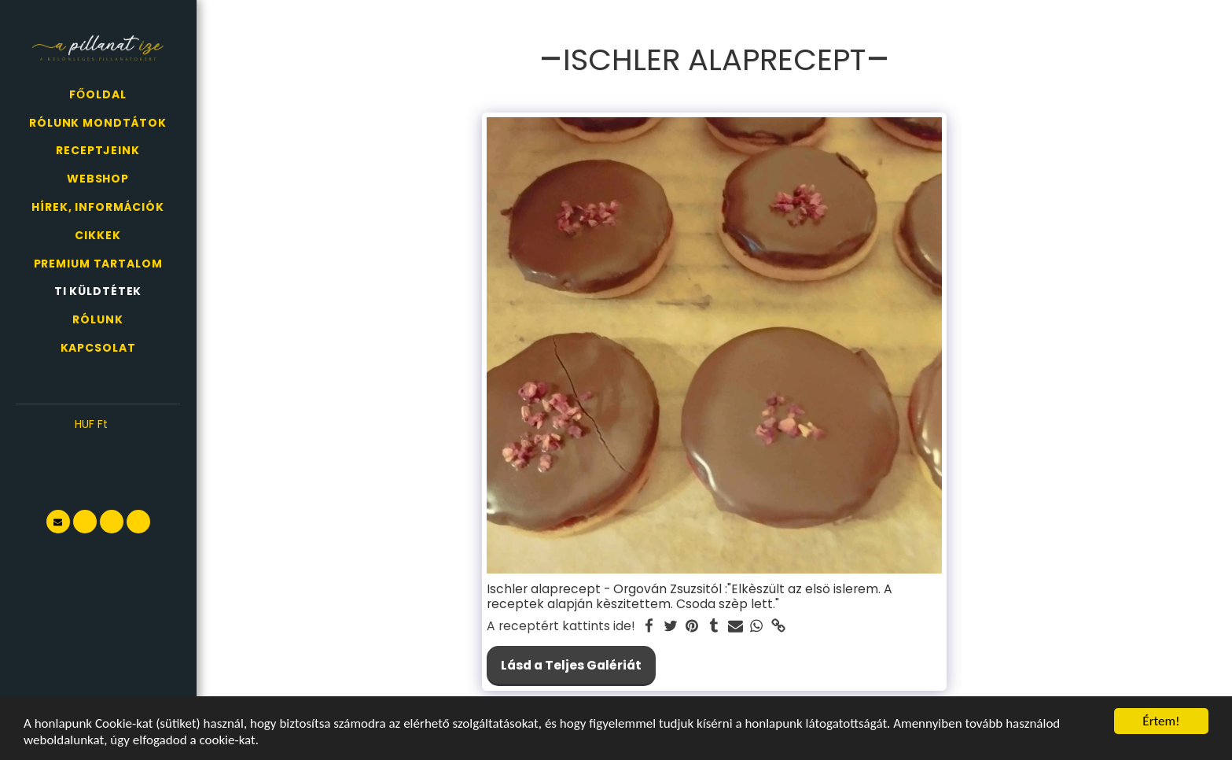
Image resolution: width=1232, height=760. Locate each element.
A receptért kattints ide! (561, 626)
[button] (97, 448)
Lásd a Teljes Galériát (571, 665)
